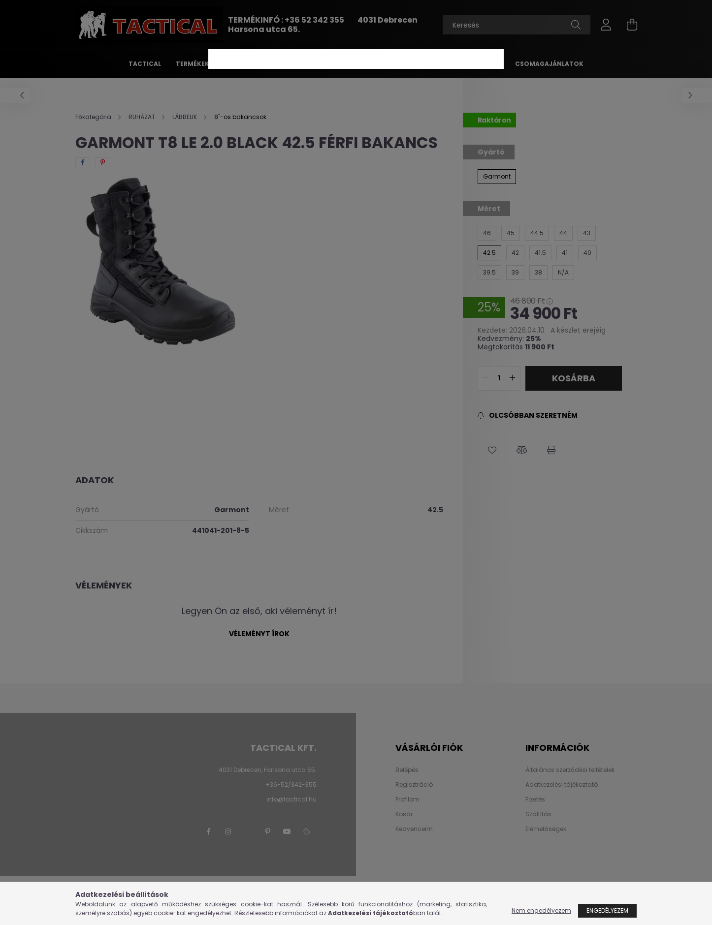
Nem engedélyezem (541, 910)
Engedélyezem (607, 910)
